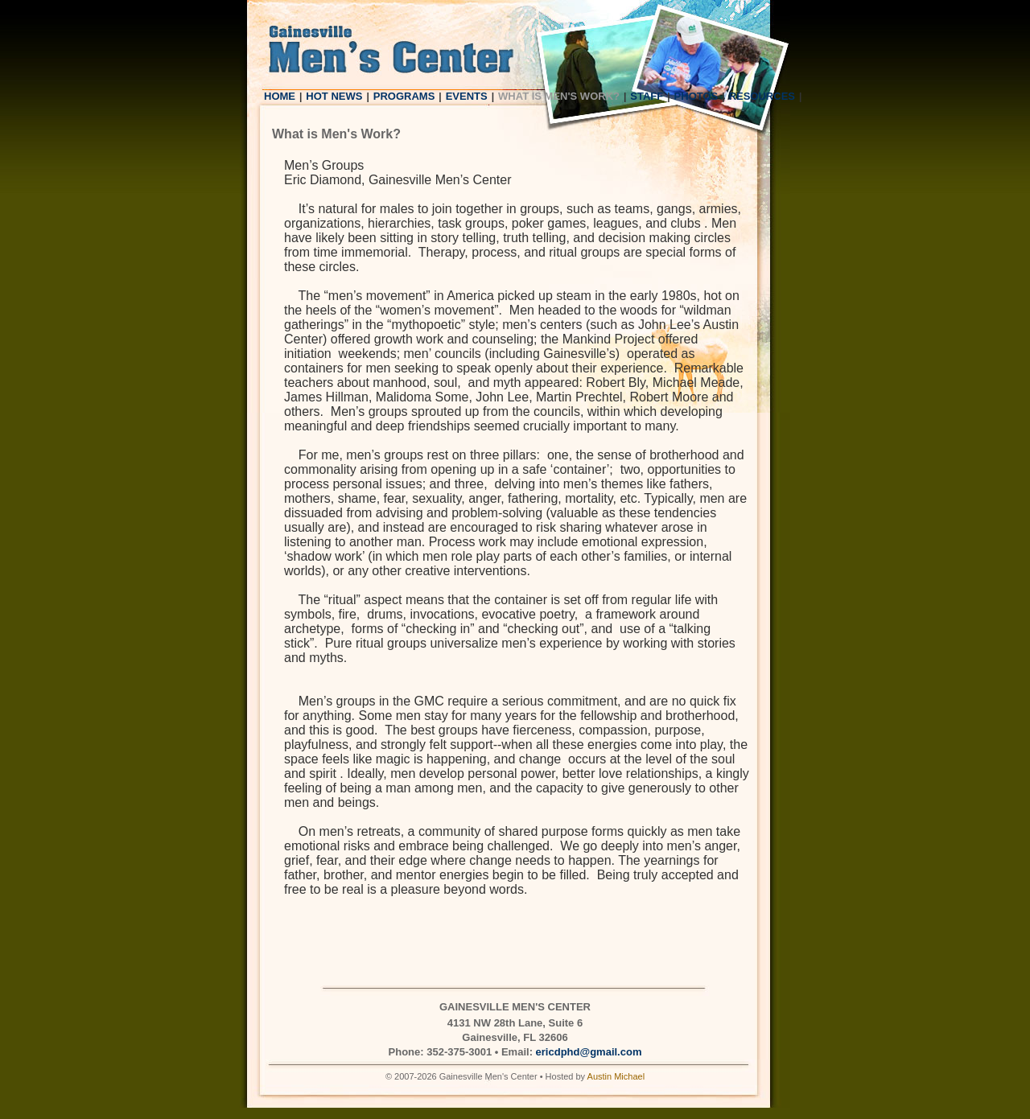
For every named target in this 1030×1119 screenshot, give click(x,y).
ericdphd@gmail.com (589, 1052)
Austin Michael (616, 1076)
